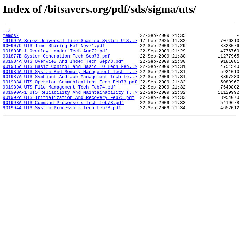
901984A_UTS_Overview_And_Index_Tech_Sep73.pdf (63, 68)
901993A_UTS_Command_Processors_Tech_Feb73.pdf (63, 118)
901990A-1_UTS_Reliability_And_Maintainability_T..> (70, 105)
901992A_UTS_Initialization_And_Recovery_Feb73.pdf (68, 111)
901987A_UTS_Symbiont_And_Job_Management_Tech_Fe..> (70, 87)
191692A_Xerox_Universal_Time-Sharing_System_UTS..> (70, 43)
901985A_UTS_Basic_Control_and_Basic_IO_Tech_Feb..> (70, 74)
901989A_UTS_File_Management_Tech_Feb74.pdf (59, 99)
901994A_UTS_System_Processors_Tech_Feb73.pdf (62, 124)
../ (7, 31)
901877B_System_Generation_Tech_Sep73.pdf (56, 62)
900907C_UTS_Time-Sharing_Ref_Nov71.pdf (54, 49)
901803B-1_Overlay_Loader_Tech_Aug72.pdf (55, 56)
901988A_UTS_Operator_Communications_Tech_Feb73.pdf (70, 93)
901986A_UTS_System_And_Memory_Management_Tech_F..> (70, 81)
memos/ (11, 37)
